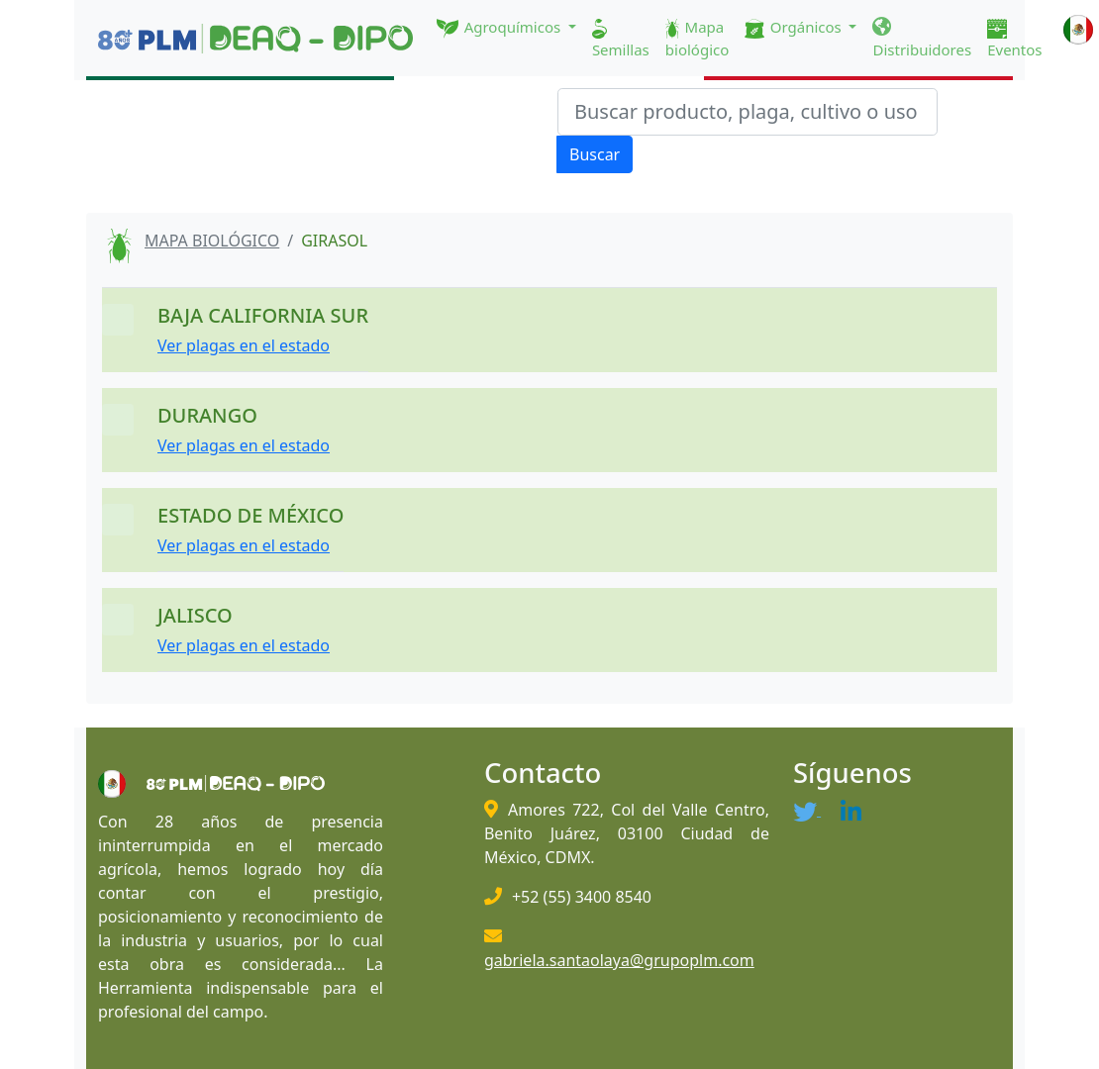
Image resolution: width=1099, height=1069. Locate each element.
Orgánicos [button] (795, 28)
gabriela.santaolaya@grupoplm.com (619, 960)
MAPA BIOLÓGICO (212, 240)
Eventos (1014, 39)
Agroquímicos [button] (500, 28)
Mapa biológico (697, 38)
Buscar (594, 154)
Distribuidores (921, 38)
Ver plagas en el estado (243, 345)
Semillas (620, 39)
